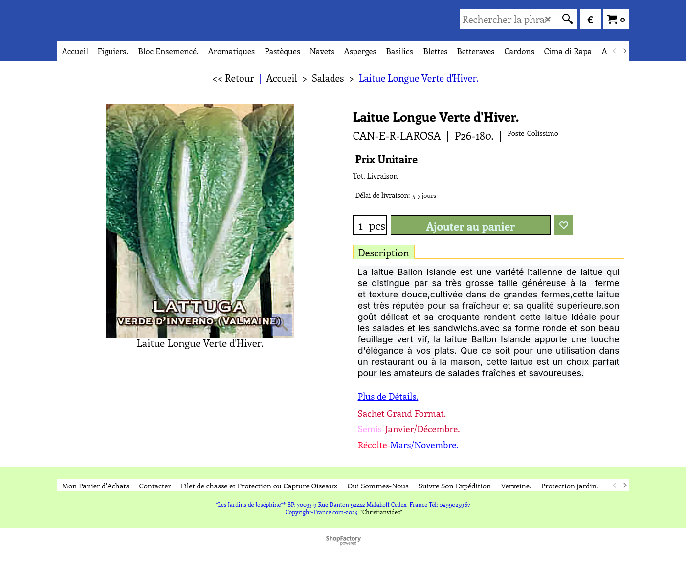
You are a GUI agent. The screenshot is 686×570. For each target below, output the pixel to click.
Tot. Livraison (375, 176)
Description (384, 252)
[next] (624, 50)
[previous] (615, 50)
